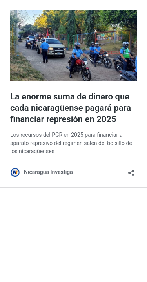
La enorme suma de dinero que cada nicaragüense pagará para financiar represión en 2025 (70, 108)
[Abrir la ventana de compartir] (131, 170)
